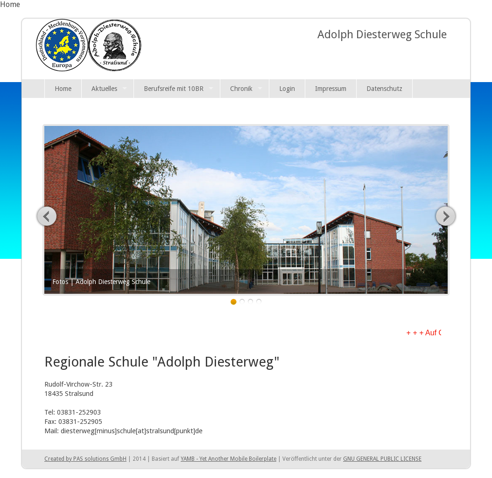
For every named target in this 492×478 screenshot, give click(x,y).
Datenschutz (384, 88)
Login (287, 88)
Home (63, 88)
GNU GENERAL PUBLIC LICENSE (382, 459)
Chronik (241, 88)
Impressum (330, 88)
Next (445, 216)
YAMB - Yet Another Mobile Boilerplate (228, 459)
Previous (47, 216)
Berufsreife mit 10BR (174, 88)
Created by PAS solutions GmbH (85, 459)
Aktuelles (104, 88)
